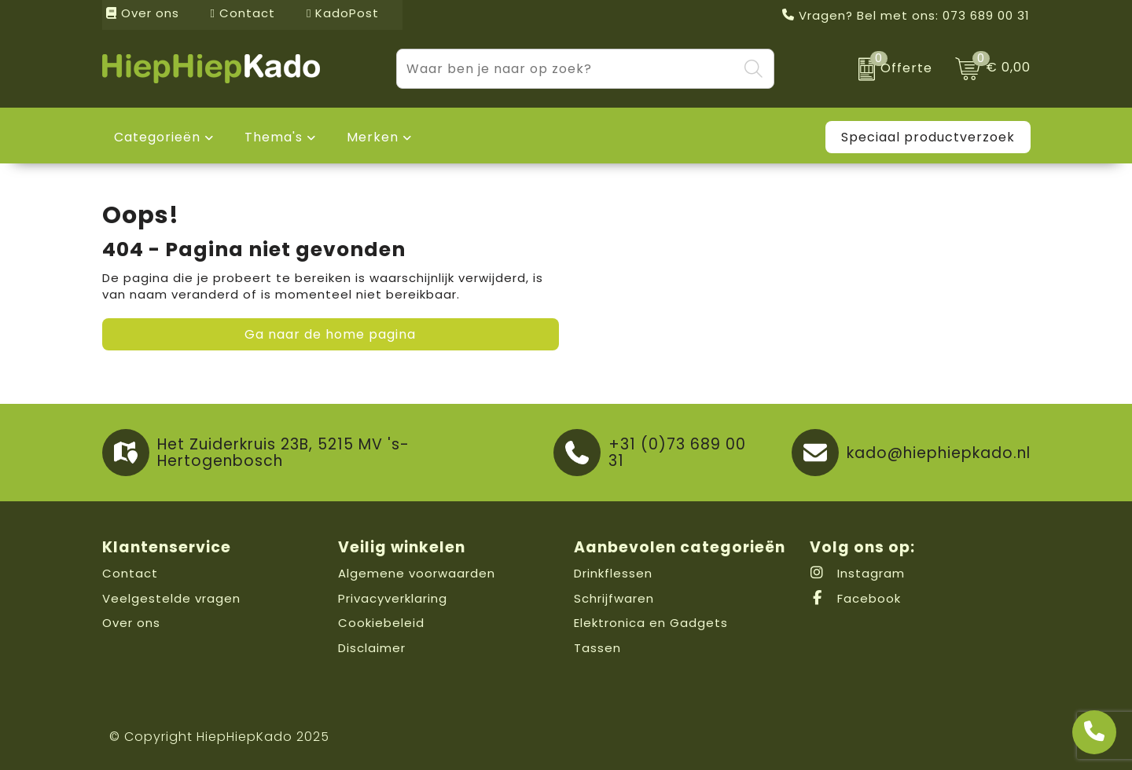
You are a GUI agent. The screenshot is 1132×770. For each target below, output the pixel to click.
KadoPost (343, 13)
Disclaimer (372, 648)
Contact (243, 13)
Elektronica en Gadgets (651, 622)
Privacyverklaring (392, 598)
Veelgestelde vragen (171, 598)
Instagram (857, 573)
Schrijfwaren (614, 598)
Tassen (597, 648)
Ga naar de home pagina (330, 334)
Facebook (855, 598)
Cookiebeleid (381, 622)
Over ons (142, 13)
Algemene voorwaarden (416, 573)
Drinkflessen (613, 573)
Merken (373, 137)
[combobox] (567, 69)
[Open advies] (1094, 732)
